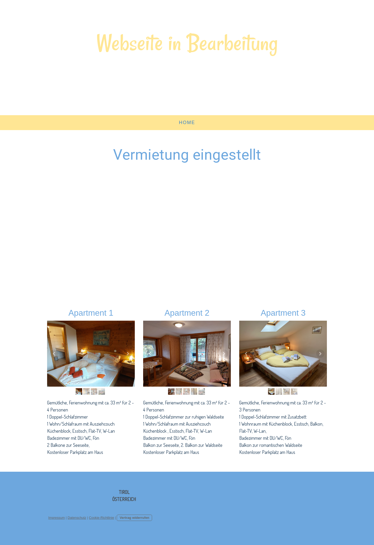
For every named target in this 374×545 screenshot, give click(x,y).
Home (187, 122)
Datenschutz (77, 518)
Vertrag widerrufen (134, 518)
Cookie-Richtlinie (101, 518)
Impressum (56, 518)
